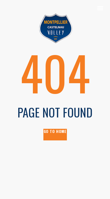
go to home (55, 131)
